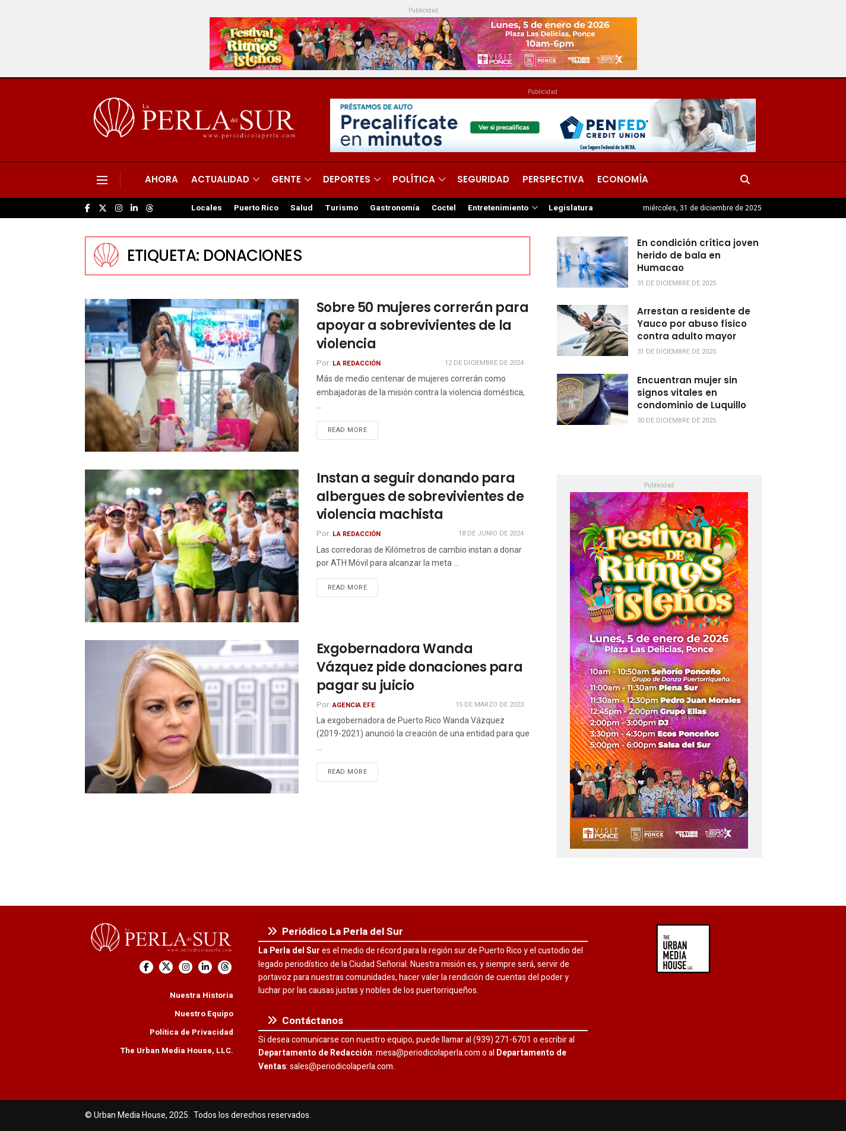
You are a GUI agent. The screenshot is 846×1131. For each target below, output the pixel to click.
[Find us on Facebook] (87, 208)
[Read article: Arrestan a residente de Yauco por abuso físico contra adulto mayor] (592, 330)
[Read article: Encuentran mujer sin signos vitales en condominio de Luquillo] (592, 399)
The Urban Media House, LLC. (176, 1050)
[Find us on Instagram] (118, 208)
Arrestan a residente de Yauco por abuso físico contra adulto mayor (693, 323)
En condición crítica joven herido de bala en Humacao (698, 255)
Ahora (161, 179)
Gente (286, 179)
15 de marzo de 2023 (489, 705)
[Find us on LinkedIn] (134, 208)
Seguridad (483, 179)
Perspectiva (553, 179)
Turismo (341, 208)
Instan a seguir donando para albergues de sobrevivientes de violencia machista (420, 496)
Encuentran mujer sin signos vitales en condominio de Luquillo (691, 392)
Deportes (346, 179)
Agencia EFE (353, 705)
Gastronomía (395, 208)
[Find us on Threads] (149, 209)
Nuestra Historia (201, 995)
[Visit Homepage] (196, 120)
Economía (622, 179)
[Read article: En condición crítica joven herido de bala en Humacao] (592, 262)
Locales (206, 208)
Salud (301, 208)
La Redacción (356, 363)
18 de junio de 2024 (491, 533)
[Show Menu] (102, 180)
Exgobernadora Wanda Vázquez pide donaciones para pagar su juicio (419, 667)
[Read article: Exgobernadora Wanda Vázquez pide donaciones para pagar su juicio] (192, 716)
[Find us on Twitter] (103, 208)
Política (413, 179)
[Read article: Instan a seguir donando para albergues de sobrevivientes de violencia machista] (192, 546)
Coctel (444, 208)
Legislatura (571, 208)
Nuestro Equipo (204, 1013)
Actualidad (220, 179)
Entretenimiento (498, 208)
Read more (353, 429)
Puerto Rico (256, 208)
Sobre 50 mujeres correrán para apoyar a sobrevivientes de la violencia (422, 326)
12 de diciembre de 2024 (484, 363)
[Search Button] (745, 180)
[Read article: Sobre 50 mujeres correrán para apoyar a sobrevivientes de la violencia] (192, 375)
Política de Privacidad (191, 1032)
